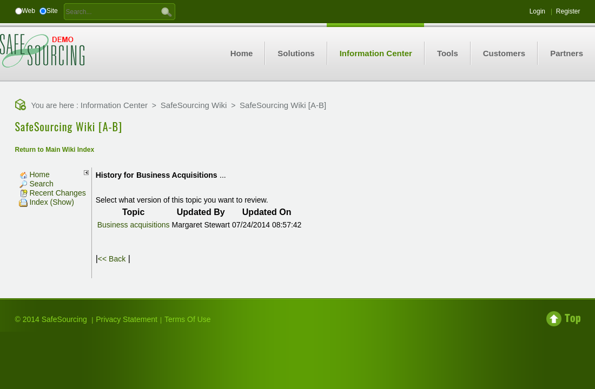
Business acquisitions (133, 224)
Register (568, 11)
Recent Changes (52, 193)
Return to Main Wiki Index (55, 149)
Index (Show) (46, 202)
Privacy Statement (126, 319)
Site (52, 11)
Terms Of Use (187, 319)
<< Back (111, 258)
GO (166, 11)
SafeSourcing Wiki (194, 105)
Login (537, 11)
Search (36, 183)
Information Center (114, 105)
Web (28, 11)
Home (34, 174)
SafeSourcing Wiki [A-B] (283, 105)
